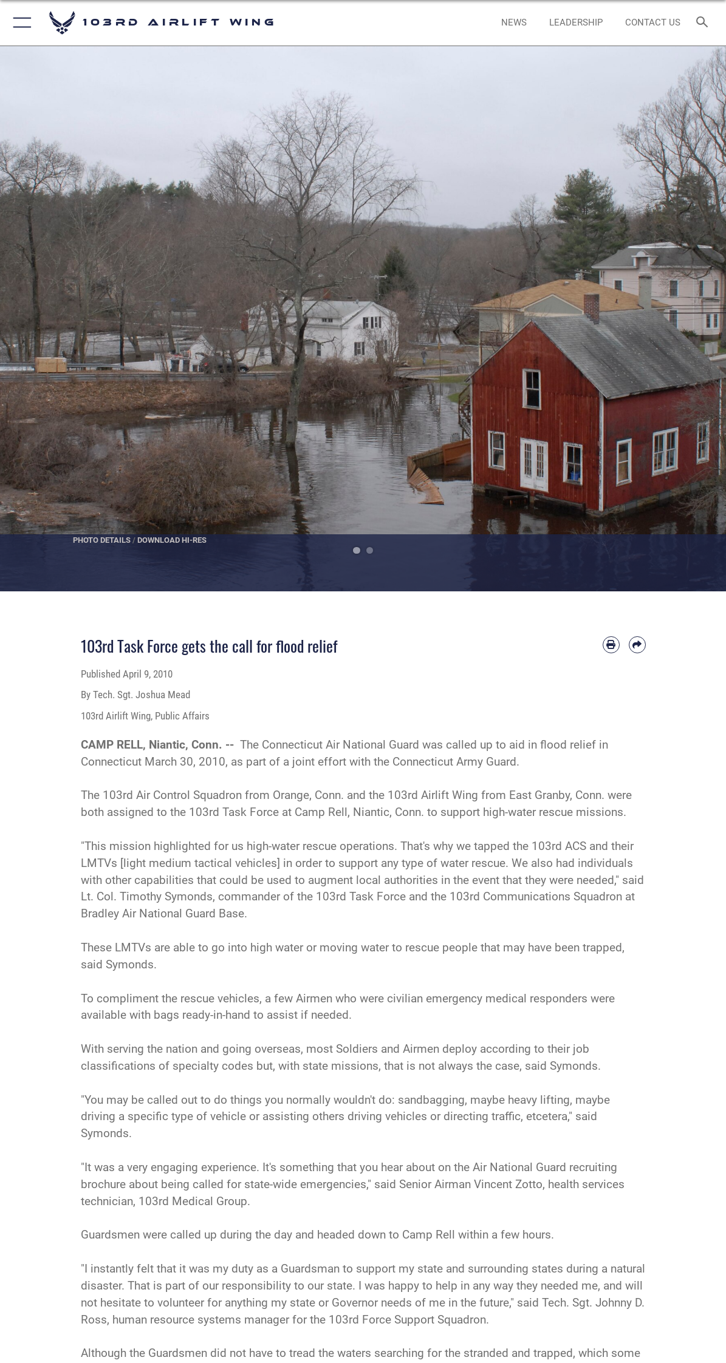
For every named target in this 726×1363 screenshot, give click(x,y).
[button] (19, 23)
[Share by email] (637, 644)
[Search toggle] (704, 22)
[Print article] (611, 644)
